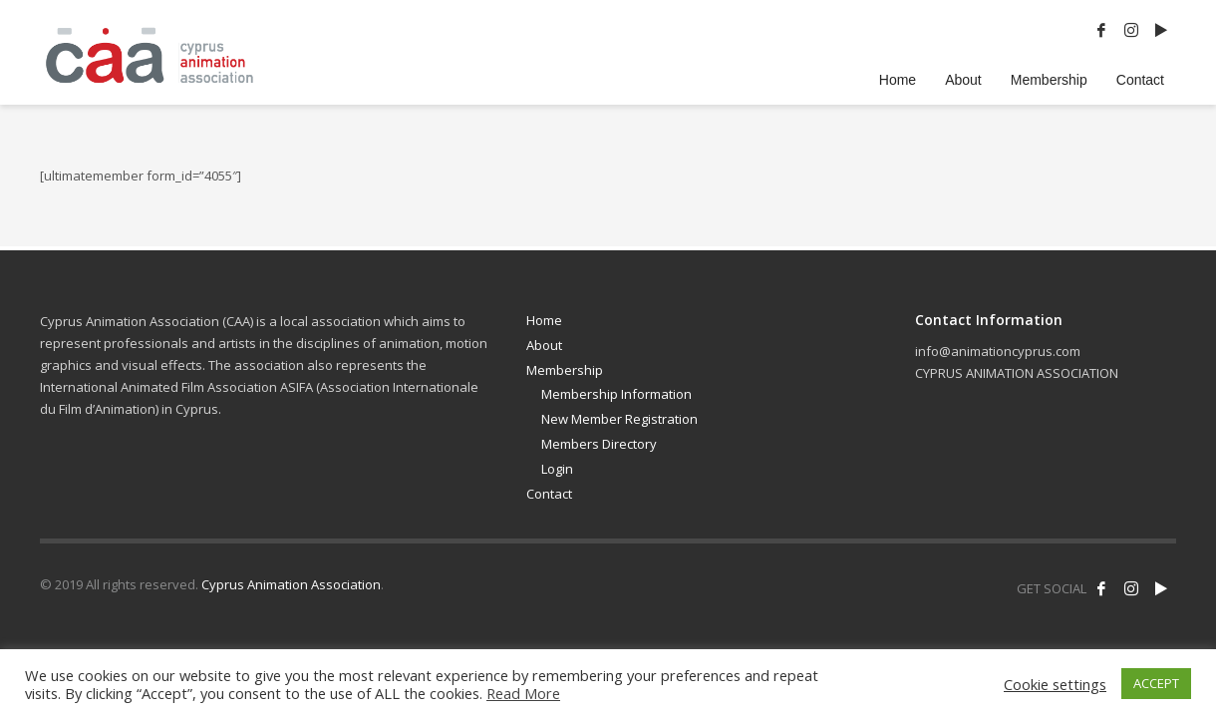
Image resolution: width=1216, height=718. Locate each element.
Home (544, 320)
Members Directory (599, 444)
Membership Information (616, 394)
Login (557, 469)
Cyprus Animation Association (291, 584)
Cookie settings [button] (1055, 684)
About (544, 345)
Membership (564, 370)
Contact (549, 494)
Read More (523, 693)
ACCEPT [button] (1156, 683)
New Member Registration (619, 419)
